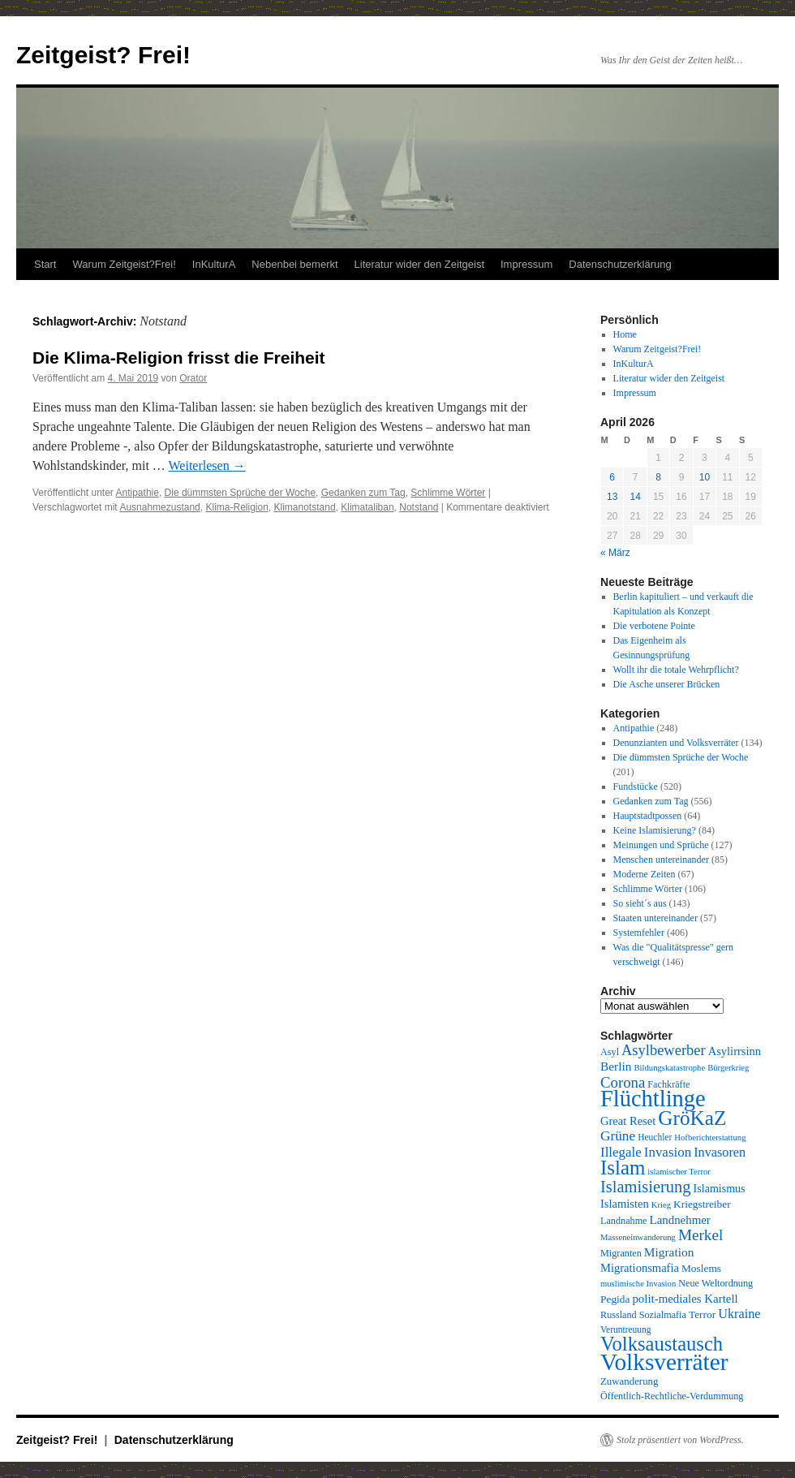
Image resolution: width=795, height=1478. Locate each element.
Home (625, 334)
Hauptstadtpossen (647, 815)
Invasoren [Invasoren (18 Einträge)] (720, 1152)
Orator (193, 378)
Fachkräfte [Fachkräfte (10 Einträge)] (668, 1084)
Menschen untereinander (661, 859)
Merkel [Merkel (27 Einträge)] (700, 1234)
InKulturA (213, 264)
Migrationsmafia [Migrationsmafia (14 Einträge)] (639, 1267)
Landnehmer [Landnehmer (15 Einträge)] (680, 1219)
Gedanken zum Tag (363, 492)
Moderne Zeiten (644, 874)
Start (45, 264)
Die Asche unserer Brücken (666, 684)
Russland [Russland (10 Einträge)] (618, 1315)
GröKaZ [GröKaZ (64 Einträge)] (692, 1117)
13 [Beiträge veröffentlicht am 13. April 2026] (612, 496)
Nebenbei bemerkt (294, 264)
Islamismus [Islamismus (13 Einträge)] (720, 1188)
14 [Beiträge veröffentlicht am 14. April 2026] (635, 496)
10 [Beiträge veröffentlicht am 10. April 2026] (704, 477)
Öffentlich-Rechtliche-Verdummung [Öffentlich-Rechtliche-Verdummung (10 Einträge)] (671, 1396)
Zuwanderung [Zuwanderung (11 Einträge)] (629, 1381)
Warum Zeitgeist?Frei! (123, 264)
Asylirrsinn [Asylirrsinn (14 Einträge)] (734, 1051)
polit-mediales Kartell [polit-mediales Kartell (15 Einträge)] (684, 1298)
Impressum (526, 264)
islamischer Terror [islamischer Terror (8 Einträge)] (678, 1171)
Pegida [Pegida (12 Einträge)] (615, 1299)
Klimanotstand (305, 507)
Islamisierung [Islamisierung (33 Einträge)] (645, 1187)
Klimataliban (367, 507)
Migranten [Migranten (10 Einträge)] (621, 1253)
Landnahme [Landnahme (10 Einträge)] (623, 1220)
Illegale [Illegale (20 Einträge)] (621, 1152)
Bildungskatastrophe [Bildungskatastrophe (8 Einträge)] (670, 1067)
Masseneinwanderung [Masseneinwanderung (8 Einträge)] (638, 1237)
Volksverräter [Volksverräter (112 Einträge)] (664, 1362)
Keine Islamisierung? (654, 830)
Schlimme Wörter (447, 492)
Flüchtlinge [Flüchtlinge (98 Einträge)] (653, 1098)
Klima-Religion (236, 507)
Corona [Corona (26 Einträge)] (622, 1082)
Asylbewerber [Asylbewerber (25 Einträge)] (663, 1050)
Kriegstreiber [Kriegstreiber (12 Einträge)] (702, 1204)
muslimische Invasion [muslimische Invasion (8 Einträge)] (638, 1283)
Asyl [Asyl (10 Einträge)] (609, 1052)
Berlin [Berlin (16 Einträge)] (616, 1066)
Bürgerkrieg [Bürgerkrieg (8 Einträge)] (728, 1067)
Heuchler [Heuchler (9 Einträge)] (655, 1137)
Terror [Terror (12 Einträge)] (702, 1314)
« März (615, 552)
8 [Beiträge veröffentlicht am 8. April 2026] (658, 477)
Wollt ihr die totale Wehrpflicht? (676, 669)
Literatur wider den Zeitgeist (419, 264)
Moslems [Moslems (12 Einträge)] (701, 1268)
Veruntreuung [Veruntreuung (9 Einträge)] (625, 1329)
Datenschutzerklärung (620, 264)
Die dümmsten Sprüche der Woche (240, 492)
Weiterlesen (207, 465)
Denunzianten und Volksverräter (676, 742)
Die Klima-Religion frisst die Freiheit (178, 357)
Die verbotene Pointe (654, 625)
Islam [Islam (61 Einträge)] (622, 1168)
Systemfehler (638, 932)
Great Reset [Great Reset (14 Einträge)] (627, 1120)
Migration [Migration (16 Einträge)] (669, 1252)
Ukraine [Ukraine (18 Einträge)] (739, 1314)
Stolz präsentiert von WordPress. (680, 1440)
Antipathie (137, 492)
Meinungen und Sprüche (661, 845)
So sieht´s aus (640, 903)
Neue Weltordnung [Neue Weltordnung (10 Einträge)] (715, 1283)
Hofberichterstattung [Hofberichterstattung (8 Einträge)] (710, 1137)
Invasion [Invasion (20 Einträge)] (667, 1152)
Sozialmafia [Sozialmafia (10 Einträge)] (662, 1315)
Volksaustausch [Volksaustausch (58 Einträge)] (661, 1344)
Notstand (418, 507)
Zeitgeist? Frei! (103, 54)
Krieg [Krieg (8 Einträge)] (661, 1204)
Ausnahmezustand (159, 507)
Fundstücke (635, 786)
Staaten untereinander (655, 918)
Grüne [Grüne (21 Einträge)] (617, 1136)
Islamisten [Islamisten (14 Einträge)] (624, 1203)
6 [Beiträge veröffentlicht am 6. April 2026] (612, 477)
